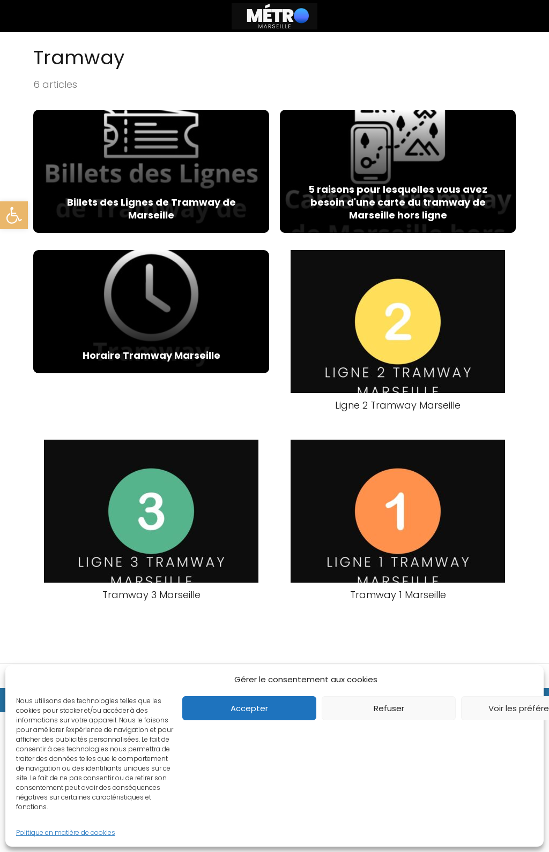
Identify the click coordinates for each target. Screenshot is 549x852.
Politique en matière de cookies (65, 832)
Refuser (389, 708)
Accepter (249, 708)
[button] (14, 215)
